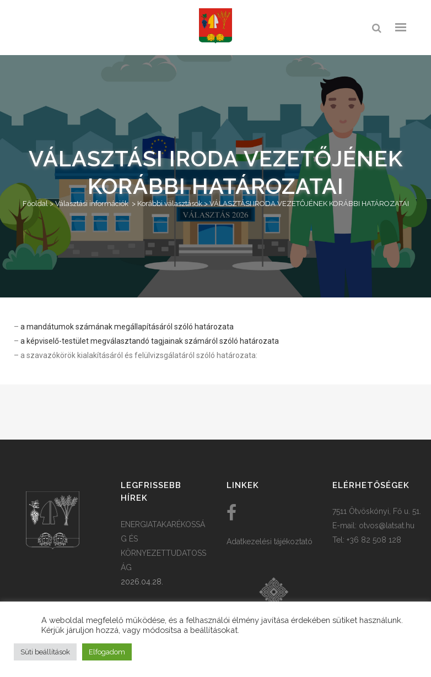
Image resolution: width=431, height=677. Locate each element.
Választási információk (91, 203)
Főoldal (35, 203)
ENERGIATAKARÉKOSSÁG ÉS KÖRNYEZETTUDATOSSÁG (163, 546)
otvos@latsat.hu (386, 525)
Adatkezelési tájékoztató (270, 541)
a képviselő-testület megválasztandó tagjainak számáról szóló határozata (149, 341)
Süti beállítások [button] (45, 652)
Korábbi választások (169, 203)
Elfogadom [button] (107, 652)
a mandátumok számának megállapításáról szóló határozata (127, 326)
